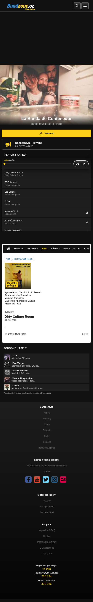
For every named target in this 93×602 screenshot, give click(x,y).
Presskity (47, 501)
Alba (44, 248)
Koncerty (47, 418)
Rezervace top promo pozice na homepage (47, 465)
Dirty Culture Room (23, 259)
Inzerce (46, 471)
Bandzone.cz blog (47, 448)
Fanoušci (47, 430)
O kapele (32, 248)
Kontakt (47, 536)
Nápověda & (47, 530)
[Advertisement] (46, 38)
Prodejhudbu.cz (47, 506)
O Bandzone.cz (47, 548)
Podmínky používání (47, 542)
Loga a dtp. (47, 553)
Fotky (77, 248)
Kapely (47, 413)
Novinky (18, 248)
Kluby (47, 436)
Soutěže (47, 442)
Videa (66, 248)
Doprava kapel (47, 512)
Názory (55, 248)
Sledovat (46, 133)
